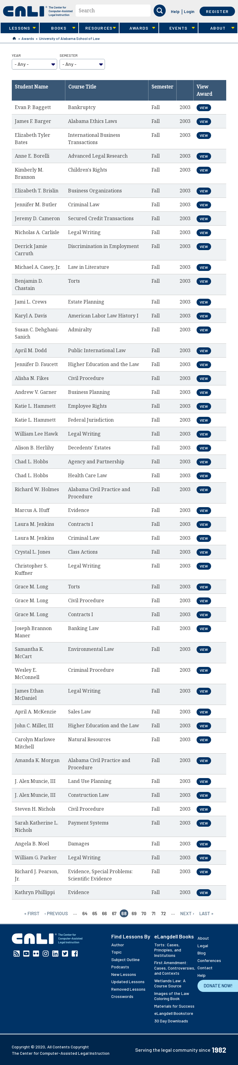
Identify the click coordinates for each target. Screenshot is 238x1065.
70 (144, 913)
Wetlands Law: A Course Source (170, 983)
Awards (137, 28)
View (204, 107)
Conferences (209, 960)
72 (163, 913)
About (216, 28)
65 (94, 913)
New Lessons (123, 974)
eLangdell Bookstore (173, 1013)
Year (16, 55)
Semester (69, 55)
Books (57, 28)
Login (189, 11)
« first (32, 913)
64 (84, 913)
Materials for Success (174, 1006)
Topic (116, 951)
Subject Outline (125, 959)
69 (134, 913)
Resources (97, 28)
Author (117, 944)
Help (175, 11)
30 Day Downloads (171, 1020)
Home (14, 38)
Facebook (75, 954)
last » (206, 913)
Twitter (65, 954)
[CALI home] (38, 11)
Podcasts (120, 966)
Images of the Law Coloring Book (171, 996)
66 (104, 913)
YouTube (26, 954)
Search (87, 10)
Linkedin (55, 954)
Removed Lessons (128, 989)
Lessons (18, 28)
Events (177, 28)
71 (153, 913)
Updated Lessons (128, 981)
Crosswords (122, 996)
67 (114, 913)
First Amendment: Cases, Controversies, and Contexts (174, 968)
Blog (201, 952)
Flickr (36, 954)
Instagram (46, 954)
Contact (205, 967)
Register (217, 11)
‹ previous (56, 913)
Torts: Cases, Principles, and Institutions (167, 950)
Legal (202, 945)
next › (187, 913)
